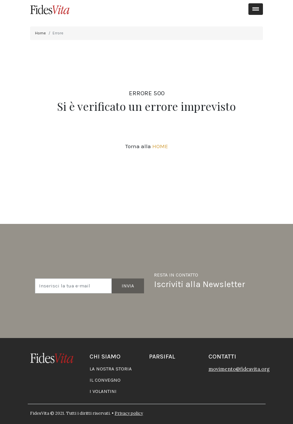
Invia (128, 286)
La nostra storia (111, 369)
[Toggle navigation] (255, 9)
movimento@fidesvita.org (239, 369)
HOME (160, 146)
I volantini (103, 391)
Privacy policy (129, 413)
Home (40, 33)
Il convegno (105, 380)
